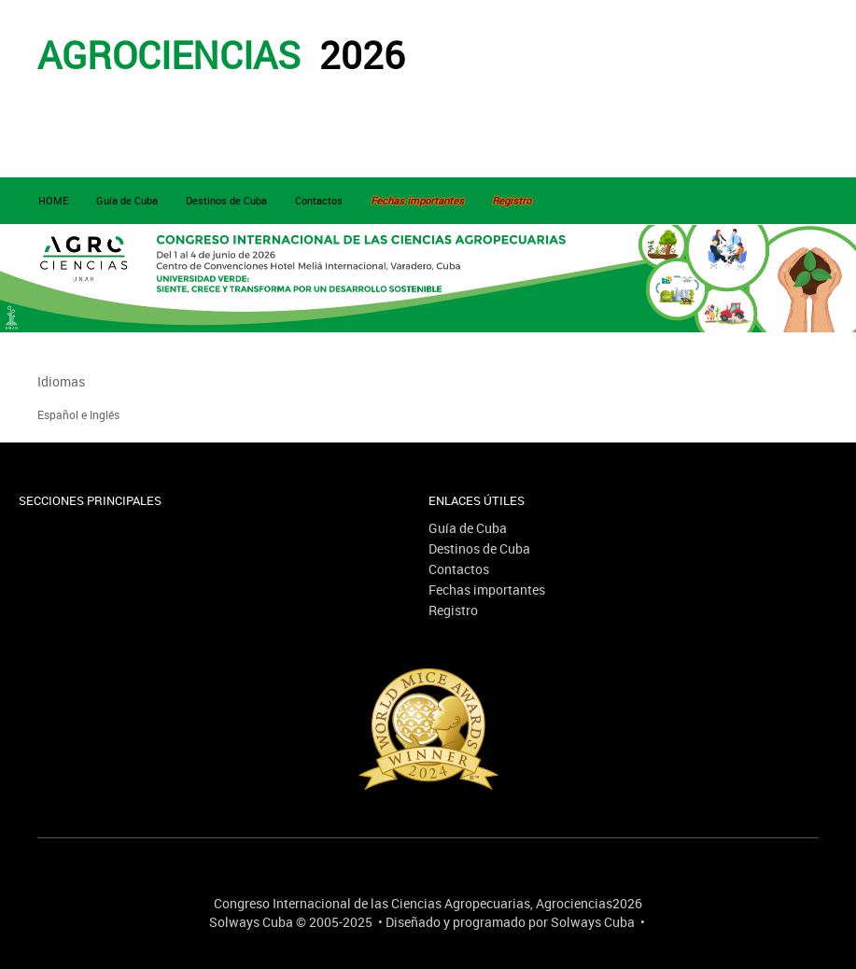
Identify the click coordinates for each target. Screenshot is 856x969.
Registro (453, 610)
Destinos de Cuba (226, 200)
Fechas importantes (486, 589)
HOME (53, 200)
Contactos (319, 200)
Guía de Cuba (127, 200)
